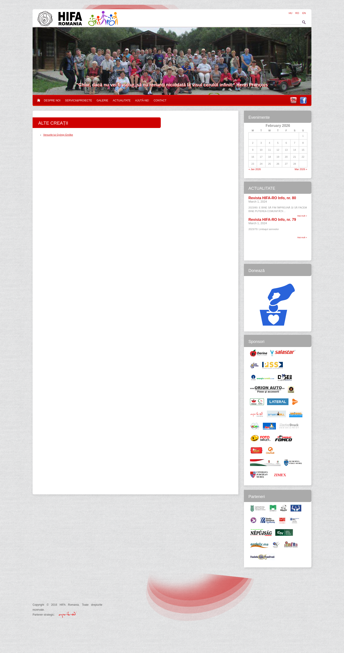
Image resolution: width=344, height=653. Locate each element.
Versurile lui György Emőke (58, 134)
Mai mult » (302, 216)
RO (297, 13)
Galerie (102, 100)
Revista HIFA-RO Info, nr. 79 (272, 219)
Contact (160, 100)
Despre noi (52, 100)
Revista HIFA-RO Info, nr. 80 (272, 198)
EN (304, 13)
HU (290, 13)
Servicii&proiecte (78, 100)
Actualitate (122, 100)
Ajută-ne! (142, 100)
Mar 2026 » (301, 169)
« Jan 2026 (255, 169)
